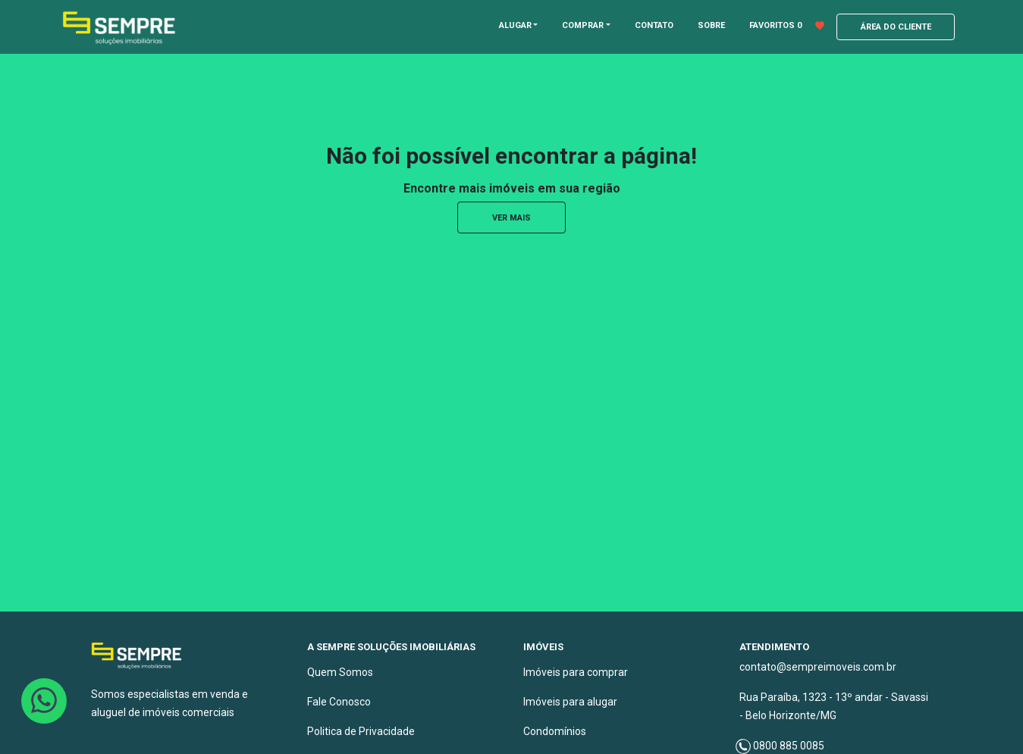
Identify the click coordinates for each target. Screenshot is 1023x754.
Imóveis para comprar (575, 672)
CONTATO (654, 25)
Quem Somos (340, 672)
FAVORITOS (786, 25)
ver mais (511, 218)
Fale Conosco (339, 702)
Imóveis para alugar (570, 702)
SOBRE (711, 25)
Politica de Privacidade (361, 731)
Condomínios (554, 731)
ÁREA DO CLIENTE (896, 27)
